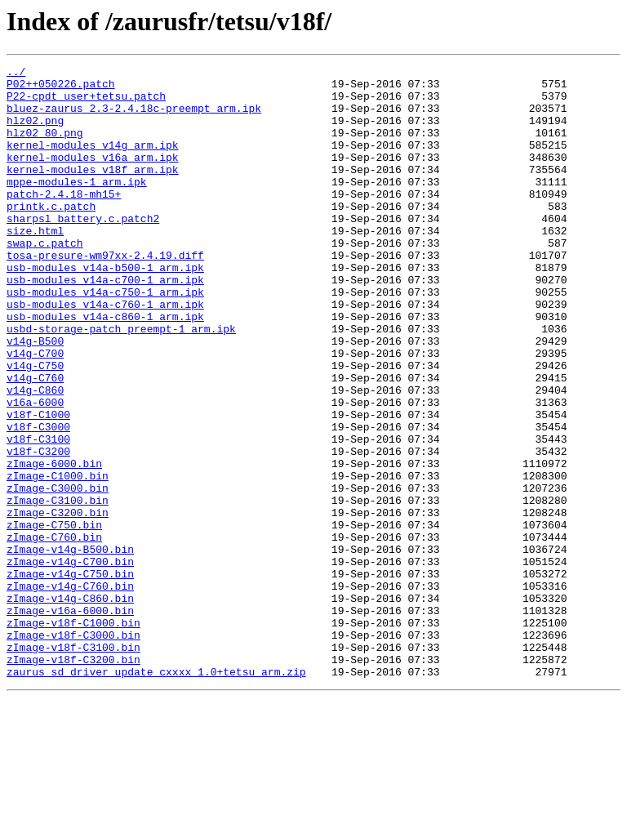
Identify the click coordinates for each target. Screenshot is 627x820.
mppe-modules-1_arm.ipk (77, 205)
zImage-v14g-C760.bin (70, 691)
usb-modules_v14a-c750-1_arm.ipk (105, 338)
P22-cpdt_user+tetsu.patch (86, 103)
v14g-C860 (35, 455)
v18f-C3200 (38, 529)
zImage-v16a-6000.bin (70, 720)
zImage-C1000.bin (58, 558)
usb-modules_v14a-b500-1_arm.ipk (105, 308)
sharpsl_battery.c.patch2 (83, 250)
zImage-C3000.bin (58, 573)
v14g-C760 (35, 441)
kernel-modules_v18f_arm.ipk (93, 191)
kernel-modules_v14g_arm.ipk (93, 161)
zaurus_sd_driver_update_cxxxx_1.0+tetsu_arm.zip (156, 794)
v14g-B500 (35, 397)
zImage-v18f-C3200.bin (73, 779)
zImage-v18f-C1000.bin (73, 735)
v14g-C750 (35, 426)
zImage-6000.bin (54, 544)
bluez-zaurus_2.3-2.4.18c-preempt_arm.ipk (134, 117)
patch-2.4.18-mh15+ (64, 220)
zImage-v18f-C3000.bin (73, 749)
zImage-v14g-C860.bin (70, 705)
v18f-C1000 (38, 485)
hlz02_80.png (45, 147)
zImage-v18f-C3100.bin (73, 764)
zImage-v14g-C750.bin (70, 676)
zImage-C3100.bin (58, 588)
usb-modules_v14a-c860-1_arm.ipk (105, 367)
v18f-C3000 (38, 499)
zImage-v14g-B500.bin (70, 647)
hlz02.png (35, 132)
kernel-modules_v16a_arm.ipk (93, 176)
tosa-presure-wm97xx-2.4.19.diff (105, 294)
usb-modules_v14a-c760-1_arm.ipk (105, 352)
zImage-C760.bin (54, 632)
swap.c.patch (45, 279)
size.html (35, 264)
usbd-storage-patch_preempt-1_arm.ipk (121, 382)
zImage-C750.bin (54, 617)
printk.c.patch (51, 235)
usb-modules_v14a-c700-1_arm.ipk (105, 323)
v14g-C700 (35, 411)
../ (16, 73)
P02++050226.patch (61, 88)
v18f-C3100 (38, 514)
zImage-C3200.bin (58, 602)
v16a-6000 (35, 470)
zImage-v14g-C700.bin (70, 661)
